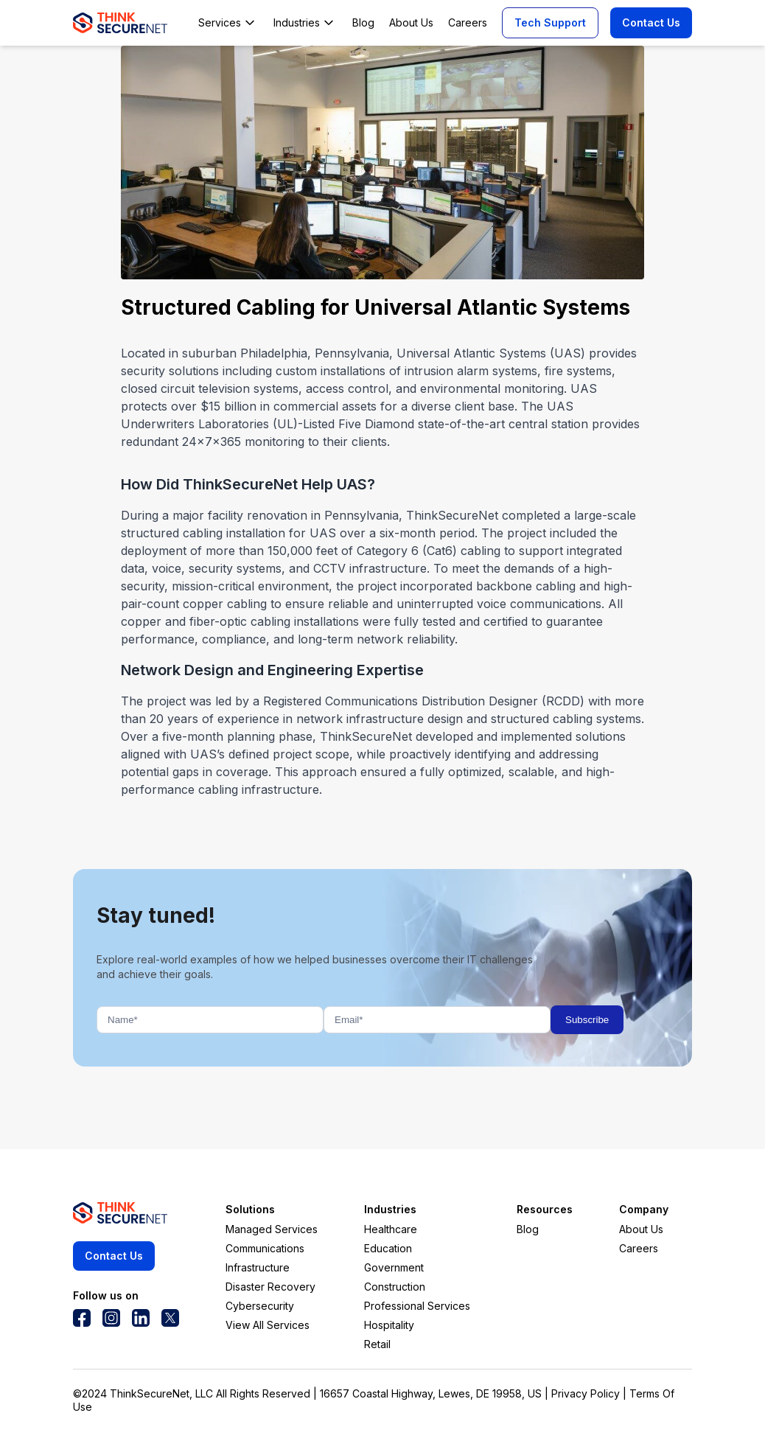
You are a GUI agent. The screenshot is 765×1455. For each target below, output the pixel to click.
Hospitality (389, 1325)
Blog (528, 1229)
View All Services (268, 1325)
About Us (641, 1229)
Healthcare (390, 1229)
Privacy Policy (585, 1393)
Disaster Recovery (270, 1286)
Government (394, 1267)
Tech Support (550, 22)
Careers (638, 1248)
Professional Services (417, 1305)
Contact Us (651, 22)
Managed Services (272, 1229)
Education (388, 1248)
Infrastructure (258, 1267)
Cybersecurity (260, 1305)
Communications (265, 1248)
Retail (377, 1344)
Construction (394, 1286)
